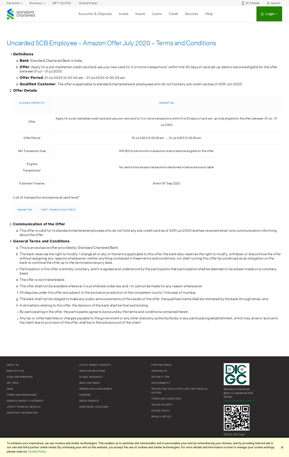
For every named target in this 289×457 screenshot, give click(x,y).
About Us (13, 365)
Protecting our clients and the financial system (179, 391)
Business (36, 3)
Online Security (162, 405)
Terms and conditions (166, 399)
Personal (13, 3)
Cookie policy (160, 411)
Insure (140, 14)
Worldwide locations (94, 407)
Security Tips (160, 377)
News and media (89, 383)
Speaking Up (159, 371)
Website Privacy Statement (25, 401)
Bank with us (15, 371)
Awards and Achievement (96, 389)
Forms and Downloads (22, 395)
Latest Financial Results (24, 407)
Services (191, 14)
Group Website (89, 401)
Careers (85, 395)
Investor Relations (92, 371)
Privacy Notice (161, 417)
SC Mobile (250, 3)
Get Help (13, 383)
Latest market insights (95, 365)
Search (273, 3)
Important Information (22, 413)
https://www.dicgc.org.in (239, 401)
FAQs (10, 389)
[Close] (282, 447)
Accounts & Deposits (95, 14)
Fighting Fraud (161, 365)
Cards (173, 14)
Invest (123, 14)
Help (209, 14)
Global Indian (88, 3)
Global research (91, 377)
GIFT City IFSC (61, 3)
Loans (157, 14)
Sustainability (161, 383)
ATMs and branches (20, 377)
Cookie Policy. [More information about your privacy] (37, 451)
